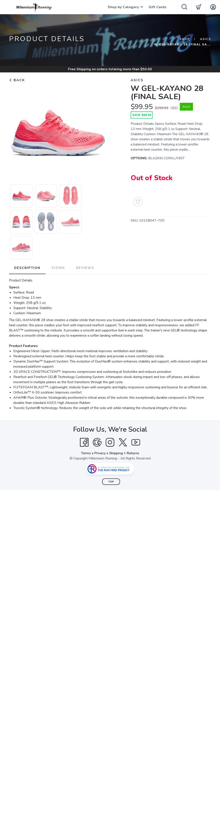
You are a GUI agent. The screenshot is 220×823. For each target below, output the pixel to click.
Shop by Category (123, 7)
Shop (185, 39)
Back (17, 80)
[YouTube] (135, 442)
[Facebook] (84, 442)
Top (111, 481)
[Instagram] (110, 442)
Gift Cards (158, 7)
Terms (86, 453)
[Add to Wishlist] (138, 201)
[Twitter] (122, 442)
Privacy (100, 453)
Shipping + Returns (124, 453)
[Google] (97, 442)
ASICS (205, 39)
